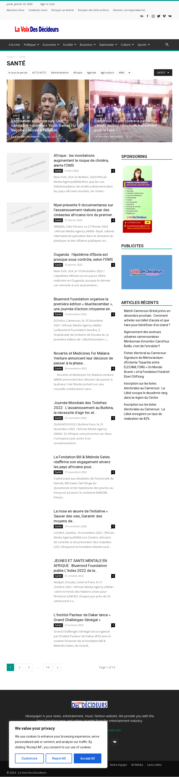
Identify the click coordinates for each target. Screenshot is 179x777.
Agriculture (107, 72)
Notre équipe (118, 765)
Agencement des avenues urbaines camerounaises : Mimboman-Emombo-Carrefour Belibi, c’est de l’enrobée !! (146, 339)
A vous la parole (18, 72)
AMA (121, 72)
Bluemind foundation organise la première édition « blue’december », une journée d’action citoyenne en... (83, 304)
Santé (16, 115)
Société (69, 45)
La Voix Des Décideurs (25, 136)
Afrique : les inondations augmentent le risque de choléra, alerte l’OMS (81, 160)
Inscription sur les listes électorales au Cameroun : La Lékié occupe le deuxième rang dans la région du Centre (145, 390)
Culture (127, 45)
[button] (167, 45)
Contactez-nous (37, 10)
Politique (31, 45)
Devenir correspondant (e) (129, 10)
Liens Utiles (154, 765)
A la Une (14, 45)
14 (47, 667)
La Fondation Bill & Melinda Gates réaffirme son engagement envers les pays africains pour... (82, 462)
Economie (51, 45)
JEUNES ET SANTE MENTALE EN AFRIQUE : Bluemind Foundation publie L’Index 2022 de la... (80, 565)
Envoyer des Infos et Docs (93, 10)
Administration (60, 72)
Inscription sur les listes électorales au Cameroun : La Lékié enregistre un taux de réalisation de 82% (144, 411)
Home (11, 57)
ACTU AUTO (39, 72)
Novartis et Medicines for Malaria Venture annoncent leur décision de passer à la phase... (83, 358)
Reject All (59, 758)
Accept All (87, 758)
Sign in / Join (47, 4)
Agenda (91, 72)
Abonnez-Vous (15, 10)
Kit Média (137, 765)
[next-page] (57, 667)
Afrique (77, 72)
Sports (144, 45)
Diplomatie (108, 45)
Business (88, 45)
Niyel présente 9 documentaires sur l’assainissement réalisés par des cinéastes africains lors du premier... (84, 210)
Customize (29, 758)
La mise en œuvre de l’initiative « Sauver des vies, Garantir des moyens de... (81, 516)
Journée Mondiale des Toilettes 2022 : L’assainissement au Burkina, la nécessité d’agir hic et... (83, 407)
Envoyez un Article (62, 10)
